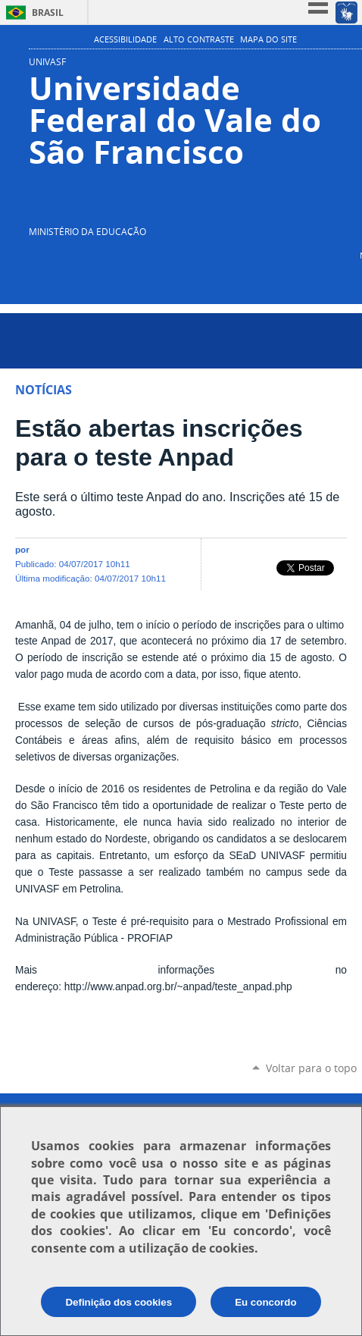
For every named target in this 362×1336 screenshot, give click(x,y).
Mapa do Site (268, 39)
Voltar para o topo (311, 1068)
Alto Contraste (199, 39)
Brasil (48, 12)
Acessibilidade (125, 39)
